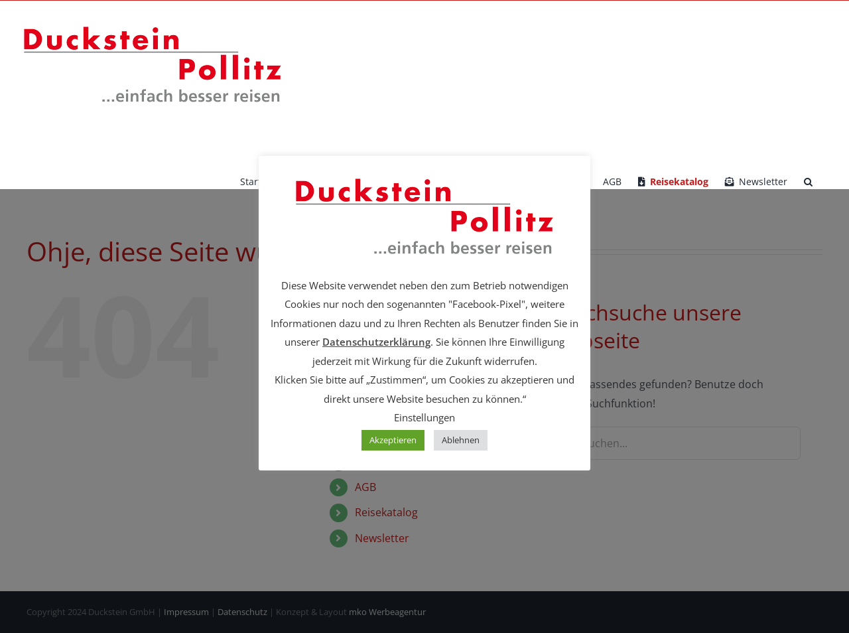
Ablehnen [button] (461, 440)
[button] (808, 181)
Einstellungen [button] (424, 417)
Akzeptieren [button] (393, 440)
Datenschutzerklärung (376, 341)
